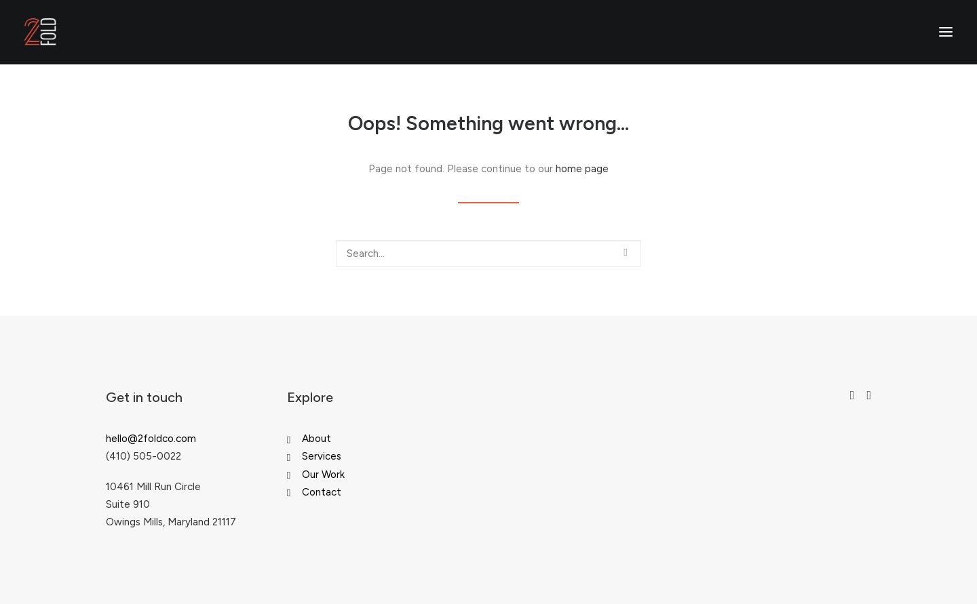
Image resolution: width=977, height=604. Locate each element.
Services (321, 456)
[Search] (488, 253)
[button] (625, 252)
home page (582, 169)
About (316, 438)
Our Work (323, 474)
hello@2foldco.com (151, 438)
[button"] (852, 396)
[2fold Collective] (40, 31)
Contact (321, 492)
